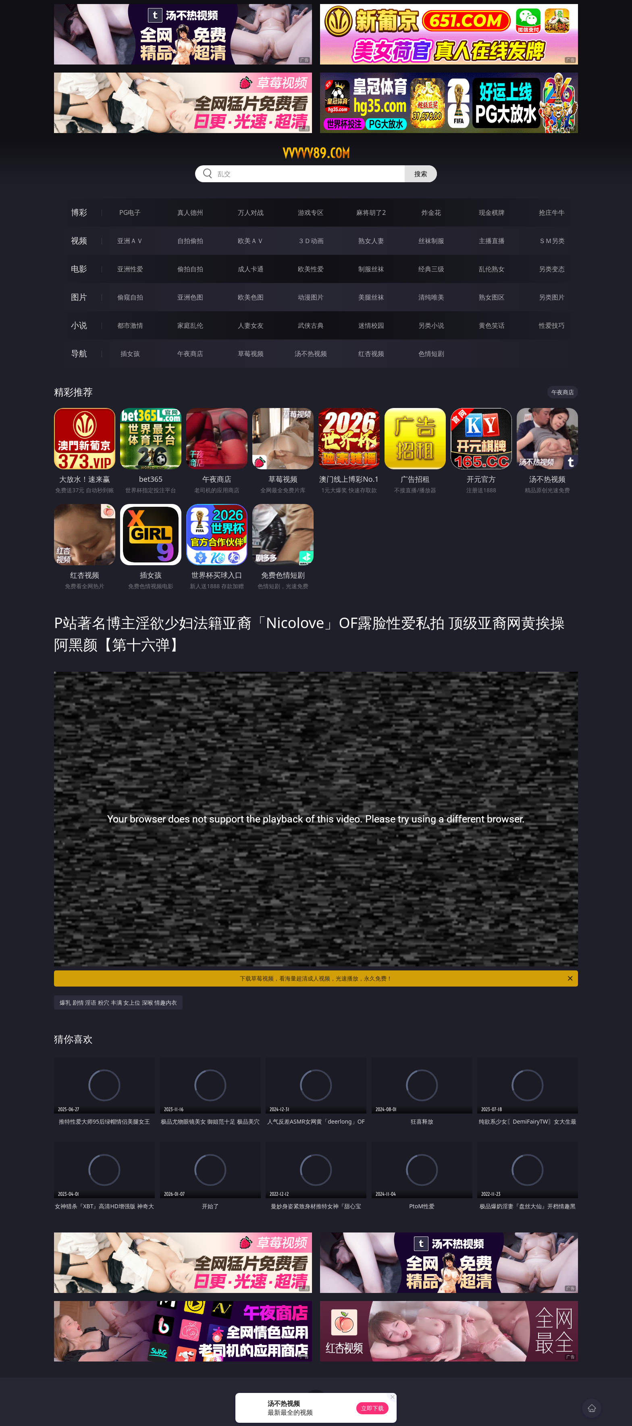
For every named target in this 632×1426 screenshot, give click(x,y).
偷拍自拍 (190, 268)
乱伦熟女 (492, 268)
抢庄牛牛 (552, 212)
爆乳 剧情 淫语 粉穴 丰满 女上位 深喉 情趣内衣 (118, 1002)
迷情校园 (371, 325)
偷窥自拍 (130, 297)
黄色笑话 (492, 325)
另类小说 (431, 325)
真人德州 (190, 212)
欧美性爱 (311, 268)
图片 (79, 296)
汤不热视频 (311, 353)
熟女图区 (492, 297)
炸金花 (431, 212)
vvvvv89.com (316, 153)
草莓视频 (251, 353)
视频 (79, 240)
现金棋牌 (492, 212)
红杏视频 (371, 353)
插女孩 (130, 353)
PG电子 (130, 212)
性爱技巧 (552, 325)
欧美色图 (251, 297)
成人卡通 (251, 268)
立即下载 (372, 1408)
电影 (79, 268)
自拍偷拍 (190, 240)
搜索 (420, 173)
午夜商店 (190, 353)
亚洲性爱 (130, 268)
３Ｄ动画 (311, 240)
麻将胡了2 (371, 212)
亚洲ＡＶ (130, 240)
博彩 (79, 212)
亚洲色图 (190, 297)
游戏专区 (311, 212)
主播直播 (492, 240)
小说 (79, 325)
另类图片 (552, 297)
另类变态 (552, 268)
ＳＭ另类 (552, 240)
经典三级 (431, 268)
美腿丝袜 (371, 297)
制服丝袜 (371, 268)
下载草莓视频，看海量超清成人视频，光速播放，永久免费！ (407, 978)
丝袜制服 (431, 240)
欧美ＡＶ (251, 240)
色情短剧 (431, 353)
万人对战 (251, 212)
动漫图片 (311, 297)
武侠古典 (311, 325)
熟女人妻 (371, 240)
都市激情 (130, 325)
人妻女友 (251, 325)
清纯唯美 (431, 297)
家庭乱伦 (190, 325)
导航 (79, 353)
